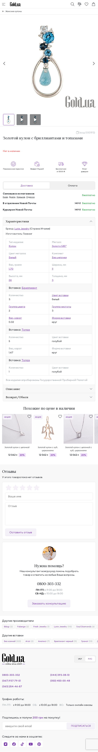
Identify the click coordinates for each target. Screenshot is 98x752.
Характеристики (17, 221)
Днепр (12, 197)
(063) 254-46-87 (12, 686)
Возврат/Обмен (17, 397)
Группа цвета (17, 306)
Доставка (27, 185)
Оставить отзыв (20, 532)
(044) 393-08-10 (60, 674)
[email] (36, 726)
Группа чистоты (61, 306)
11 (52, 268)
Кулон (12, 246)
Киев (5, 197)
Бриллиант (29, 287)
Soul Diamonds (85, 626)
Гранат (86, 641)
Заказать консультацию (49, 603)
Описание (13, 389)
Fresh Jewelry (41, 626)
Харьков (21, 197)
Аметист (44, 641)
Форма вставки (61, 317)
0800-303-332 (49, 583)
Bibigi (8, 626)
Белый (12, 257)
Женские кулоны (13, 11)
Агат (30, 641)
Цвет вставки (60, 295)
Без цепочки (59, 257)
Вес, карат (15, 317)
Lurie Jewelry (21, 228)
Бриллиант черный (65, 641)
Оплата (72, 185)
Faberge (23, 626)
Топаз (25, 329)
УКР (80, 658)
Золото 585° (59, 246)
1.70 (11, 268)
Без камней (12, 641)
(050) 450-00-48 (60, 680)
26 (10, 280)
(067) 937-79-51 (11, 680)
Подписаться (81, 725)
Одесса (30, 197)
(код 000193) (87, 132)
